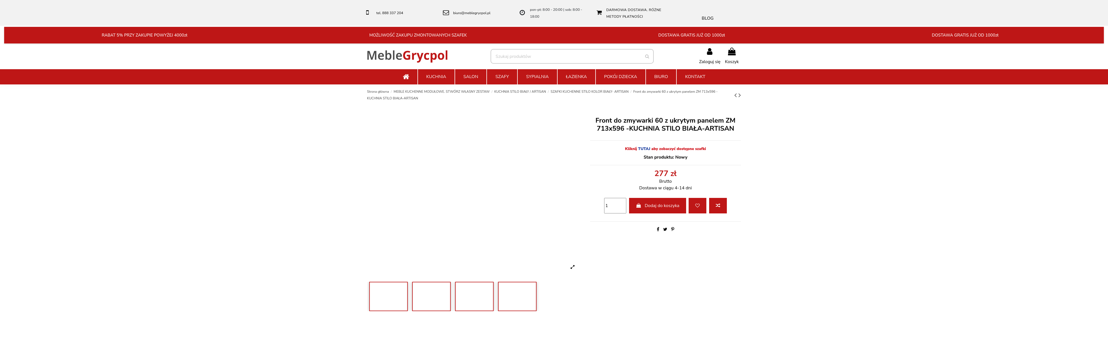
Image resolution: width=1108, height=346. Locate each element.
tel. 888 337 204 (389, 13)
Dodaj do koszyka (657, 206)
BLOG (708, 18)
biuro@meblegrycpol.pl (472, 13)
